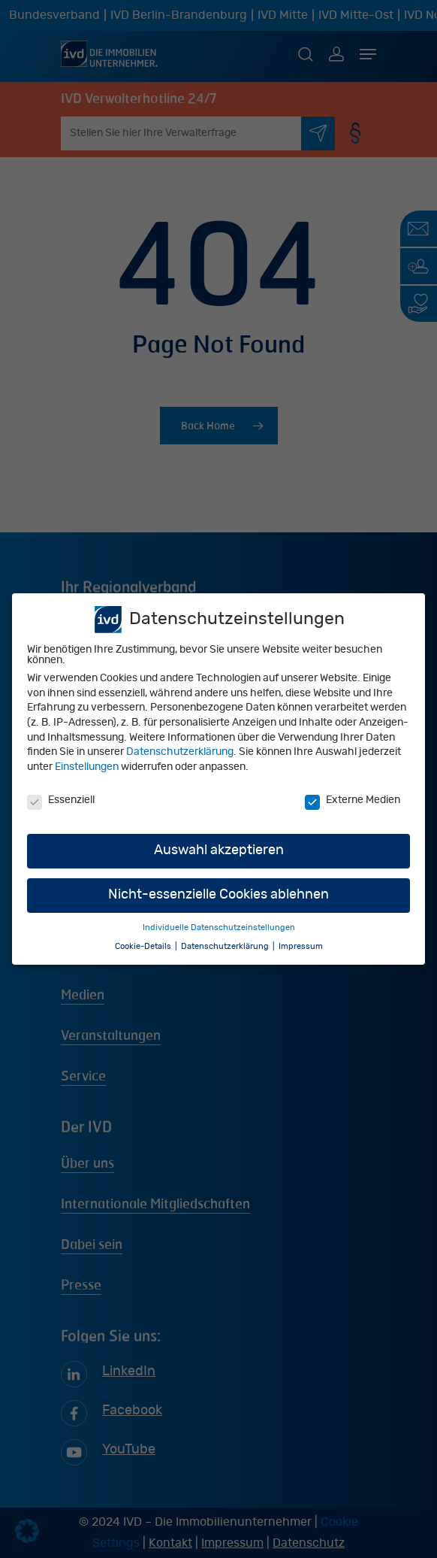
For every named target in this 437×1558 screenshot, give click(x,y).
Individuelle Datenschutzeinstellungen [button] (219, 928)
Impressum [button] (301, 946)
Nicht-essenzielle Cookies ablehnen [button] (218, 895)
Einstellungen (87, 767)
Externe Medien (352, 800)
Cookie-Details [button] (144, 946)
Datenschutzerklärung (180, 752)
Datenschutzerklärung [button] (226, 946)
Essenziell (61, 800)
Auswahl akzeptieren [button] (219, 851)
